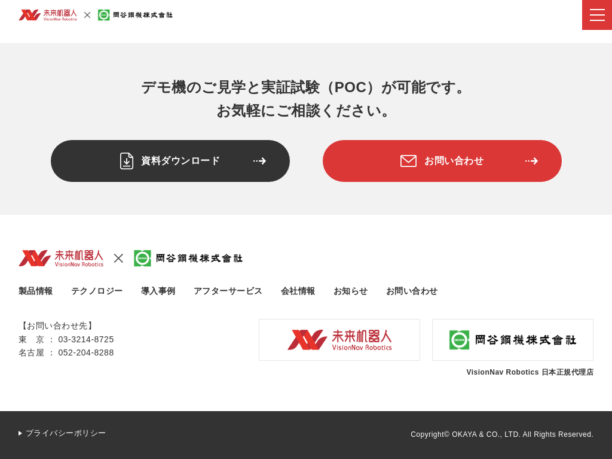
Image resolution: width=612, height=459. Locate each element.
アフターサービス (228, 291)
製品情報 (36, 291)
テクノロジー (97, 291)
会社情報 (298, 291)
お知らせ (350, 291)
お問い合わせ (412, 291)
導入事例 (158, 291)
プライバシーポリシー (66, 433)
